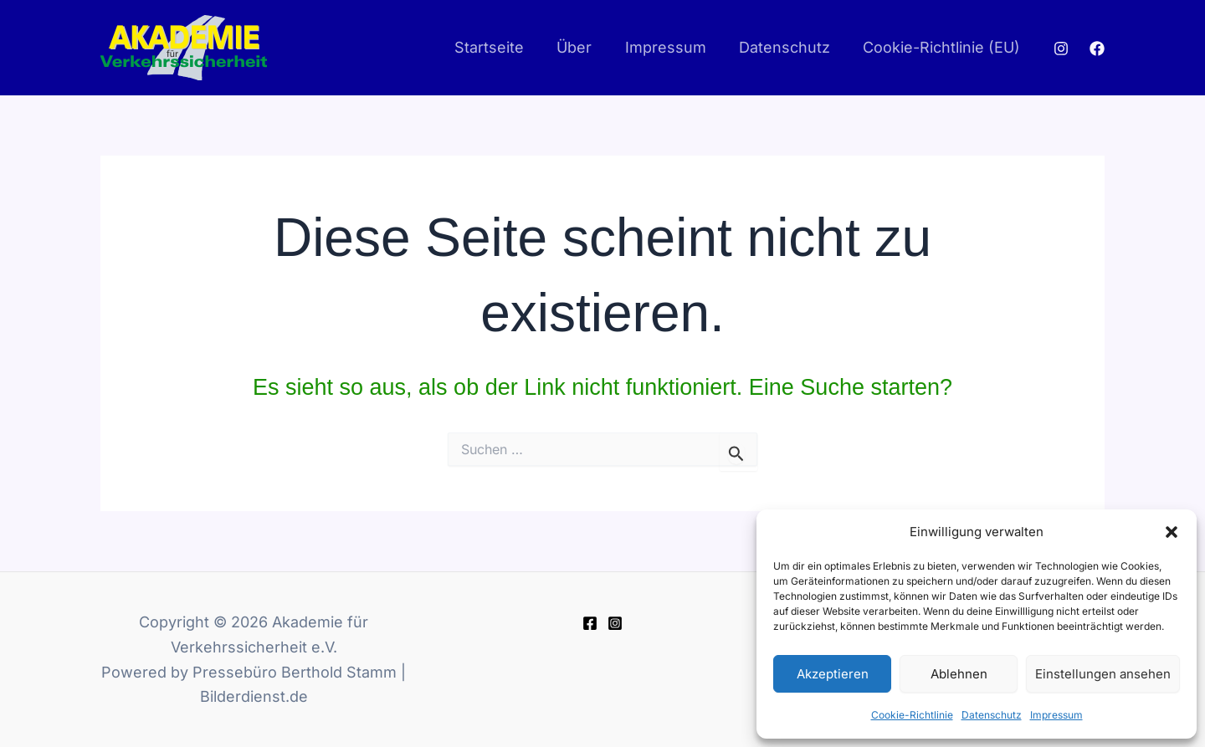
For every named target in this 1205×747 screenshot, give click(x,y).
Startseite (501, 47)
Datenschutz (991, 715)
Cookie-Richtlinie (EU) (943, 47)
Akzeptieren (833, 674)
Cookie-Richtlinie (912, 715)
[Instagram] (1061, 48)
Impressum (1056, 715)
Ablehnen (959, 674)
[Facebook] (1097, 48)
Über (584, 47)
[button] (1171, 532)
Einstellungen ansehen (1103, 674)
